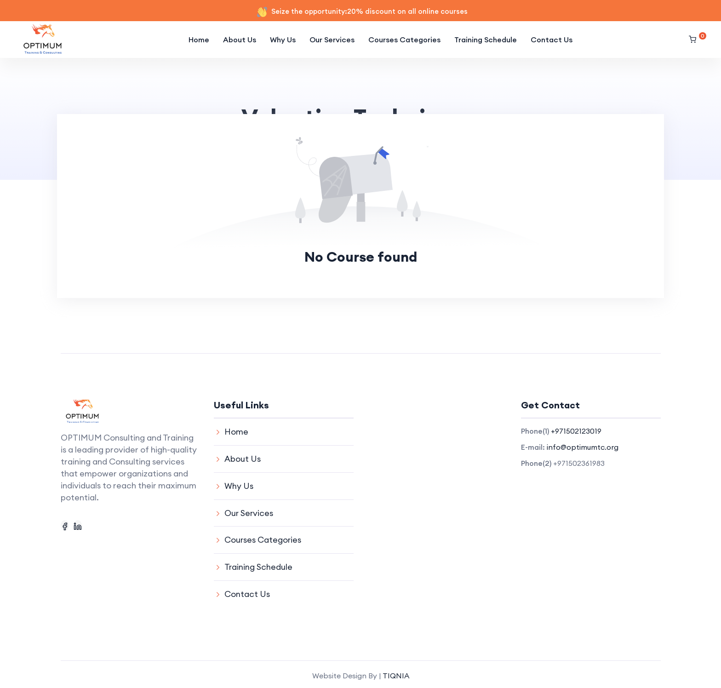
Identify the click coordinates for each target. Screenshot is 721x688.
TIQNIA (396, 672)
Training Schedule (485, 39)
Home (199, 39)
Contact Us (551, 39)
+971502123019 (576, 431)
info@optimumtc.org (582, 447)
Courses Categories (404, 39)
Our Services (332, 39)
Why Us (283, 39)
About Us (239, 39)
